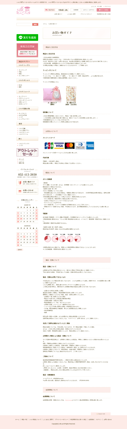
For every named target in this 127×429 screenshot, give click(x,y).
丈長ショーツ (23, 102)
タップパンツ (23, 96)
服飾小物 (21, 163)
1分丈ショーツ (23, 104)
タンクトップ (23, 70)
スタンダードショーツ (25, 100)
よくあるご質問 (71, 14)
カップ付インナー (24, 75)
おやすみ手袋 (23, 115)
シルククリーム (23, 134)
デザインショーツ (24, 98)
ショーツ (21, 161)
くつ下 (21, 117)
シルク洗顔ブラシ (24, 130)
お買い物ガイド (58, 14)
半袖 (20, 72)
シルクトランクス (24, 143)
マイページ (108, 6)
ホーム (28, 18)
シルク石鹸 (22, 128)
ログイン (98, 419)
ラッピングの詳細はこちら (51, 82)
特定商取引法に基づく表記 (104, 14)
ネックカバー (23, 113)
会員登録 (91, 419)
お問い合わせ (99, 18)
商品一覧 (52, 18)
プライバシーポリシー (86, 14)
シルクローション (24, 132)
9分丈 (20, 85)
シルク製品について (75, 18)
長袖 (20, 74)
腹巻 (20, 87)
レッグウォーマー (24, 119)
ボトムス (21, 159)
